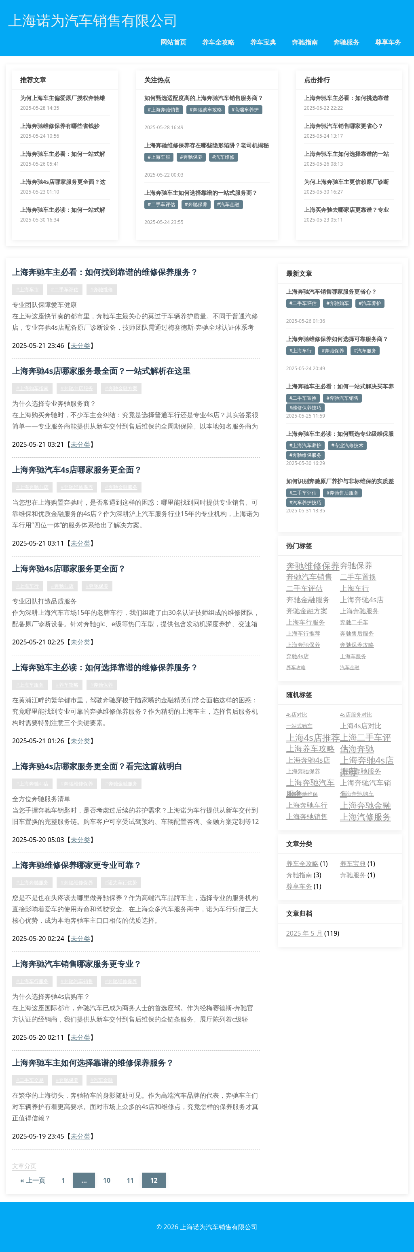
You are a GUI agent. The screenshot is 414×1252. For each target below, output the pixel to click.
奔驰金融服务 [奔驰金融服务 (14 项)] (308, 599)
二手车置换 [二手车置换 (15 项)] (358, 577)
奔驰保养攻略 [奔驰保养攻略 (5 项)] (357, 644)
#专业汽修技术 (347, 445)
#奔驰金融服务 (121, 487)
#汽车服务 (365, 350)
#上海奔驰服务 (32, 882)
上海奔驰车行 (306, 805)
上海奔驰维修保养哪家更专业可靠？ (77, 865)
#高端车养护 (245, 109)
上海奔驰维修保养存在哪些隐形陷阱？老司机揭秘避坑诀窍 (206, 145)
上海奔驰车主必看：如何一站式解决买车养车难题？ (340, 386)
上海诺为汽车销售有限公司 (219, 1226)
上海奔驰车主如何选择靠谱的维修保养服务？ (93, 1062)
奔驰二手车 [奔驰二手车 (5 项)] (354, 622)
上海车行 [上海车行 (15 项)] (354, 588)
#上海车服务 (30, 684)
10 (106, 1180)
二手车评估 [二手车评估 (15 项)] (304, 588)
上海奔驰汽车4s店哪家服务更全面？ (77, 469)
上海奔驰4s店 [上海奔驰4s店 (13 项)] (362, 599)
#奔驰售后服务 (342, 492)
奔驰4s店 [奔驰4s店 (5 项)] (297, 656)
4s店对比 (297, 714)
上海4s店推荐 (313, 737)
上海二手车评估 (365, 737)
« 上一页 (32, 1180)
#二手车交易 (30, 1080)
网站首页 (173, 42)
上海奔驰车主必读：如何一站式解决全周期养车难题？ (62, 210)
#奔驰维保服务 (305, 455)
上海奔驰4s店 (308, 760)
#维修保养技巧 (305, 407)
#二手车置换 (303, 398)
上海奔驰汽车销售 (365, 783)
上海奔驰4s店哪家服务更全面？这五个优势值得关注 (63, 182)
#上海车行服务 (32, 981)
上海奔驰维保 (302, 794)
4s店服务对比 (356, 714)
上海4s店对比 (361, 725)
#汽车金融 (228, 204)
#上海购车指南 (32, 388)
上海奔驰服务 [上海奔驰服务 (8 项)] (359, 610)
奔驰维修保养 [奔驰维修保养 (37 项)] (313, 565)
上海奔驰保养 (303, 771)
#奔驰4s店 (62, 585)
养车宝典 (263, 42)
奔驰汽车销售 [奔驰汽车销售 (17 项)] (309, 577)
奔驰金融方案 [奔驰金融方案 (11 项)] (306, 610)
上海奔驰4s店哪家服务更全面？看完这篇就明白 (97, 766)
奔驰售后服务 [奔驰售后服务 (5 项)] (357, 633)
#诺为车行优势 (121, 882)
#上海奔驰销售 (164, 109)
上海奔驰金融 (365, 805)
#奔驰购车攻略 (206, 109)
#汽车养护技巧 (305, 502)
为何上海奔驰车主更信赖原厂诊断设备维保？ (346, 182)
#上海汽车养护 (305, 445)
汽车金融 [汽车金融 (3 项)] (349, 667)
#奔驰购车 (337, 303)
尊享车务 (388, 42)
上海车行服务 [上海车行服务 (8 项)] (305, 622)
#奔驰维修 (102, 289)
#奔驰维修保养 (77, 487)
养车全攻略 (218, 42)
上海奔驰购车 (357, 794)
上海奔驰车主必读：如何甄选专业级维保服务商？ (340, 434)
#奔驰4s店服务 (77, 388)
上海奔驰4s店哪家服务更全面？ (69, 568)
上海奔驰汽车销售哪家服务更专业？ (77, 963)
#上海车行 (27, 585)
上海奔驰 (357, 748)
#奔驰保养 (191, 157)
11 (130, 1180)
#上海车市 (27, 289)
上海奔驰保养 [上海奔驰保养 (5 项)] (303, 644)
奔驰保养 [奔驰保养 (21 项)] (356, 565)
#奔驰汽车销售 (77, 981)
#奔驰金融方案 (121, 388)
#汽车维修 (223, 157)
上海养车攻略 (310, 748)
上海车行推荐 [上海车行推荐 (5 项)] (303, 633)
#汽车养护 (370, 303)
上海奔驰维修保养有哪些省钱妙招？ (59, 126)
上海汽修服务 (365, 816)
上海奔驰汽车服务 (310, 782)
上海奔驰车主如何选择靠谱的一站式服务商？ (201, 192)
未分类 (80, 345)
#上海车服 (159, 157)
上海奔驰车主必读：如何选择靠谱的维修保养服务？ (105, 667)
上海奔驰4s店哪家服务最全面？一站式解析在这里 (101, 370)
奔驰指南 (305, 42)
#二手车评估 (161, 204)
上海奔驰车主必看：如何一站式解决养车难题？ (62, 154)
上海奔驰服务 (360, 771)
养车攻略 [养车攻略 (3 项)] (296, 667)
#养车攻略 (67, 684)
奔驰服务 (346, 42)
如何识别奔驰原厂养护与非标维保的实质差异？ (340, 481)
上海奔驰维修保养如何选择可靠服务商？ (337, 339)
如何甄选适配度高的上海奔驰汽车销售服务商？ (203, 98)
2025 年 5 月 (304, 933)
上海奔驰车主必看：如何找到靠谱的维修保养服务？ (105, 272)
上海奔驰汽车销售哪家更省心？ (343, 126)
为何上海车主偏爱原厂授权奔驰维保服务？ (62, 98)
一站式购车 (299, 725)
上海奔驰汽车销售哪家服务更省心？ (331, 291)
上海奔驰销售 (306, 816)
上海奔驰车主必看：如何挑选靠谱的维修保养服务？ (346, 98)
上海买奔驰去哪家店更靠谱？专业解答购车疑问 (346, 210)
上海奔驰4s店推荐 (367, 760)
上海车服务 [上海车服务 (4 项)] (353, 656)
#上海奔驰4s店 (32, 487)
